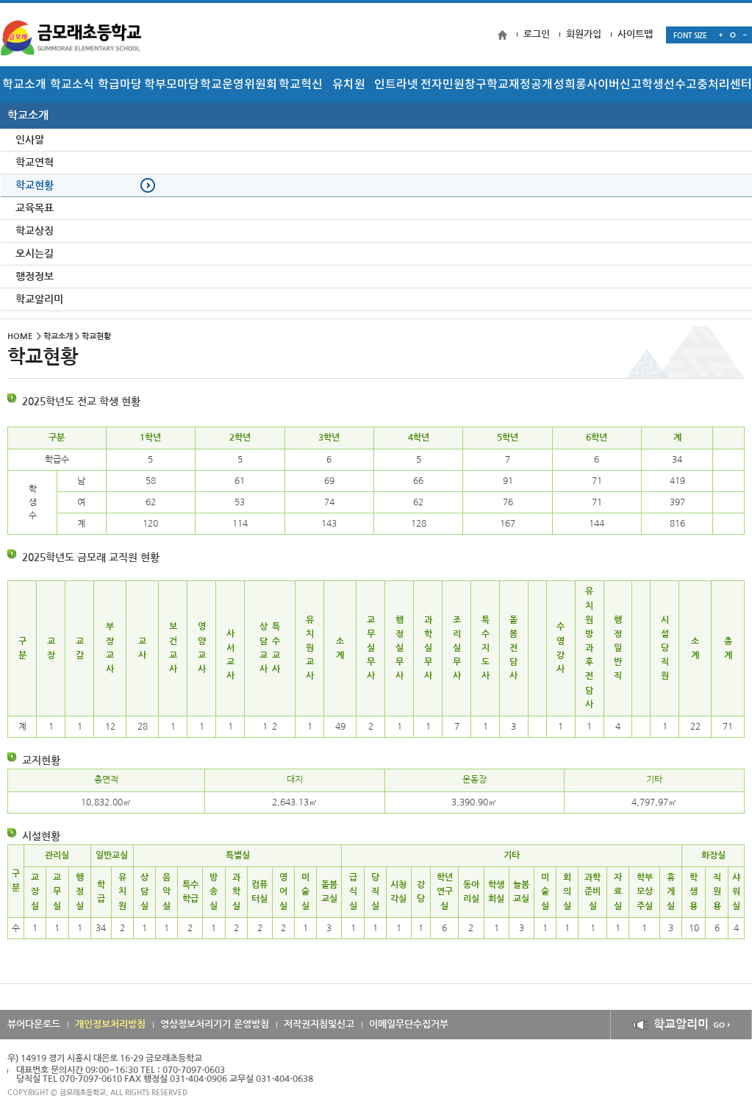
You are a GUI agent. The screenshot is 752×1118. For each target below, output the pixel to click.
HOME (19, 336)
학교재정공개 (520, 84)
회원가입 (583, 34)
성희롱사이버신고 (598, 84)
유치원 (348, 84)
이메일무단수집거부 (408, 1024)
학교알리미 (681, 1024)
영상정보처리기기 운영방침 (214, 1024)
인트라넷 (396, 84)
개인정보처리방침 (110, 1024)
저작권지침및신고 (319, 1024)
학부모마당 (171, 84)
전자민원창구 (453, 84)
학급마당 (120, 84)
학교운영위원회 (238, 84)
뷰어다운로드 (33, 1024)
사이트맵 (635, 34)
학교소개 (24, 84)
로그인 (536, 34)
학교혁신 (301, 84)
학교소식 (72, 84)
